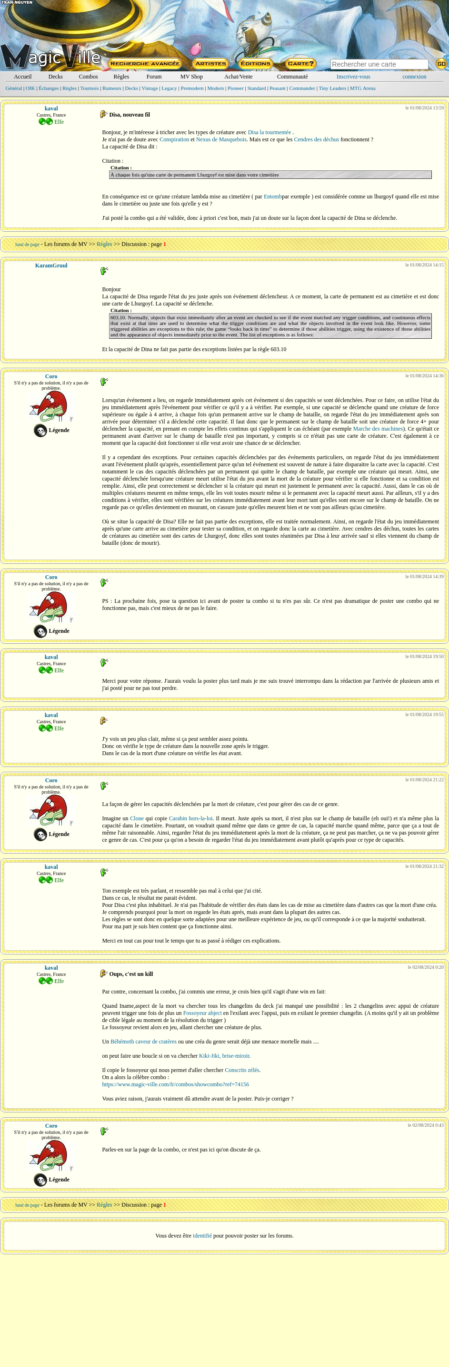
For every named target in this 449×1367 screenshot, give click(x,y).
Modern (216, 88)
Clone (137, 818)
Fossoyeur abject (202, 1013)
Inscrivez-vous (353, 76)
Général (13, 88)
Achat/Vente (238, 76)
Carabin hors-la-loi (191, 818)
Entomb (273, 196)
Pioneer (236, 88)
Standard (256, 88)
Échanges (49, 88)
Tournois (89, 88)
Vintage (150, 88)
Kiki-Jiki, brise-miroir (224, 1055)
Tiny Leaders (332, 88)
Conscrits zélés (242, 1070)
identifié (202, 1235)
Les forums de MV (66, 244)
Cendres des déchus (316, 139)
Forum (154, 76)
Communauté (292, 76)
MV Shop (191, 76)
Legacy (169, 88)
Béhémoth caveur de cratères (143, 1041)
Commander (302, 88)
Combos (88, 76)
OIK (30, 88)
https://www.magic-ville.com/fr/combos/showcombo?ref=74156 (175, 1084)
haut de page (27, 244)
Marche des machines (378, 428)
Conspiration (174, 139)
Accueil (22, 76)
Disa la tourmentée (269, 132)
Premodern (192, 88)
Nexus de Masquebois (221, 139)
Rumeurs (111, 88)
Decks (56, 76)
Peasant (277, 88)
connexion (415, 76)
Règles (121, 76)
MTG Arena (362, 88)
